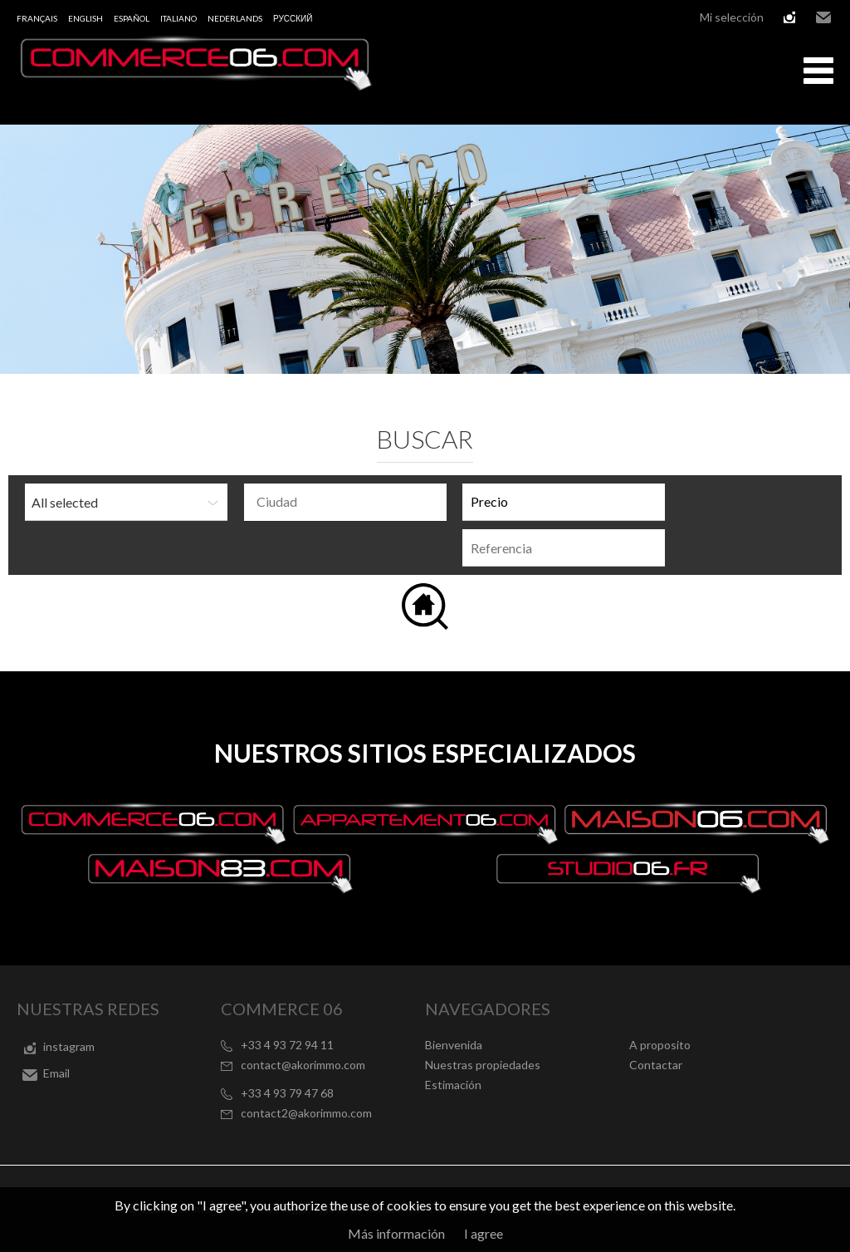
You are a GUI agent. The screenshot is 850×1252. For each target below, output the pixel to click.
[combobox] (345, 502)
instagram (789, 17)
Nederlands (235, 18)
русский (292, 18)
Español (131, 18)
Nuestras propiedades (482, 1065)
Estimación (453, 1085)
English (85, 18)
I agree (483, 1233)
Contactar (655, 1065)
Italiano (178, 18)
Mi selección (732, 17)
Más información (396, 1233)
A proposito (660, 1045)
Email (823, 17)
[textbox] (349, 502)
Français (37, 18)
